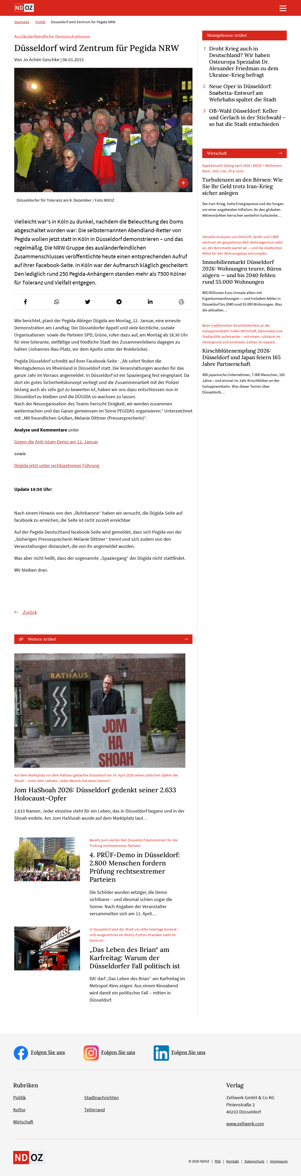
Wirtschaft (217, 153)
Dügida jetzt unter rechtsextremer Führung (56, 465)
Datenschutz (254, 1161)
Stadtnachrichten (101, 1097)
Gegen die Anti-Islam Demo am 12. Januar (56, 442)
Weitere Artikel (42, 639)
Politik (40, 22)
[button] (25, 302)
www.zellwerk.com (245, 1124)
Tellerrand (94, 1110)
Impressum (279, 1161)
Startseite (21, 22)
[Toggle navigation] (283, 8)
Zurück (29, 612)
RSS (218, 1161)
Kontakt (232, 1161)
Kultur (19, 1110)
